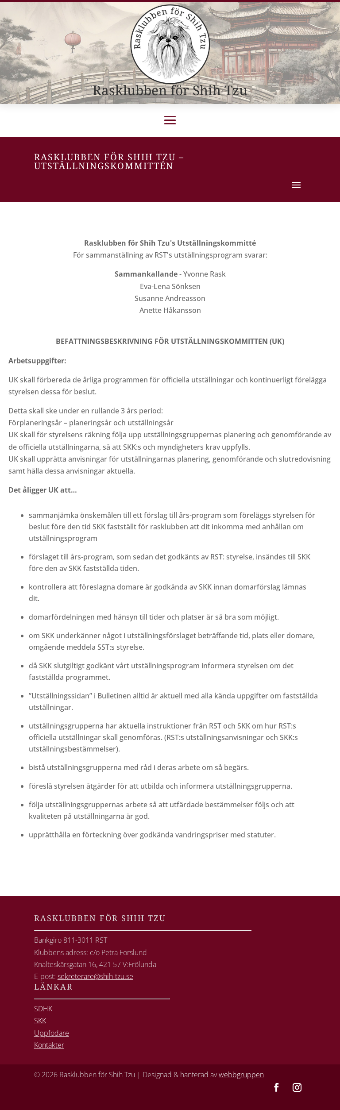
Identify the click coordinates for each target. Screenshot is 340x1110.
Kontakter (49, 1045)
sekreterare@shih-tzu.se (95, 976)
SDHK (43, 1009)
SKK (40, 1020)
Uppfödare (51, 1033)
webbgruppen (241, 1074)
